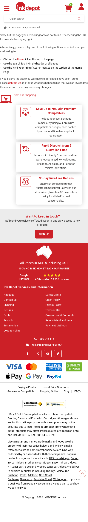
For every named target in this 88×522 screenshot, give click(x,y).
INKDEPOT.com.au (55, 497)
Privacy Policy (53, 304)
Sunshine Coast (42, 479)
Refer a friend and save (58, 320)
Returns (8, 310)
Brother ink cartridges (38, 462)
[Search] (79, 18)
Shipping (9, 304)
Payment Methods (56, 325)
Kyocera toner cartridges (51, 466)
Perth (23, 475)
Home (20, 59)
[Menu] (7, 9)
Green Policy (52, 299)
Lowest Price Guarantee (55, 387)
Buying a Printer (27, 387)
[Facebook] (27, 353)
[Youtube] (47, 353)
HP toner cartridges (19, 466)
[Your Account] (81, 8)
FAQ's (77, 391)
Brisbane (13, 475)
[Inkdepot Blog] (57, 353)
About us (9, 294)
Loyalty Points (12, 330)
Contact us (10, 299)
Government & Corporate (59, 315)
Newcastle (26, 479)
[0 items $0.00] (68, 8)
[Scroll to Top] (82, 473)
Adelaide (33, 475)
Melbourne (62, 471)
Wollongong (60, 479)
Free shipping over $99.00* (44, 344)
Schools (8, 320)
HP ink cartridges (59, 458)
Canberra (13, 479)
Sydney (50, 471)
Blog (66, 391)
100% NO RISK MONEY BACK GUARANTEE (44, 268)
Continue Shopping (25, 95)
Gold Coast (45, 475)
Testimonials (11, 325)
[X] (37, 353)
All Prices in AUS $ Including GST (44, 263)
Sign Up (44, 234)
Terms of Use (52, 310)
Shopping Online (48, 391)
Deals (7, 315)
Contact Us (14, 82)
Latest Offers (53, 294)
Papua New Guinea (38, 483)
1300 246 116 (44, 338)
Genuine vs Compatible (20, 391)
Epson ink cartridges (64, 462)
